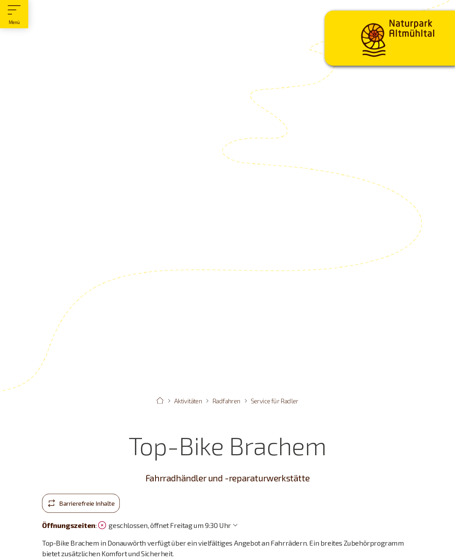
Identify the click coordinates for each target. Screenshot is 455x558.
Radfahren (226, 401)
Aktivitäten (188, 401)
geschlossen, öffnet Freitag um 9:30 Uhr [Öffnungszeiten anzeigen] (164, 525)
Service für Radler (275, 401)
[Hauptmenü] (14, 14)
